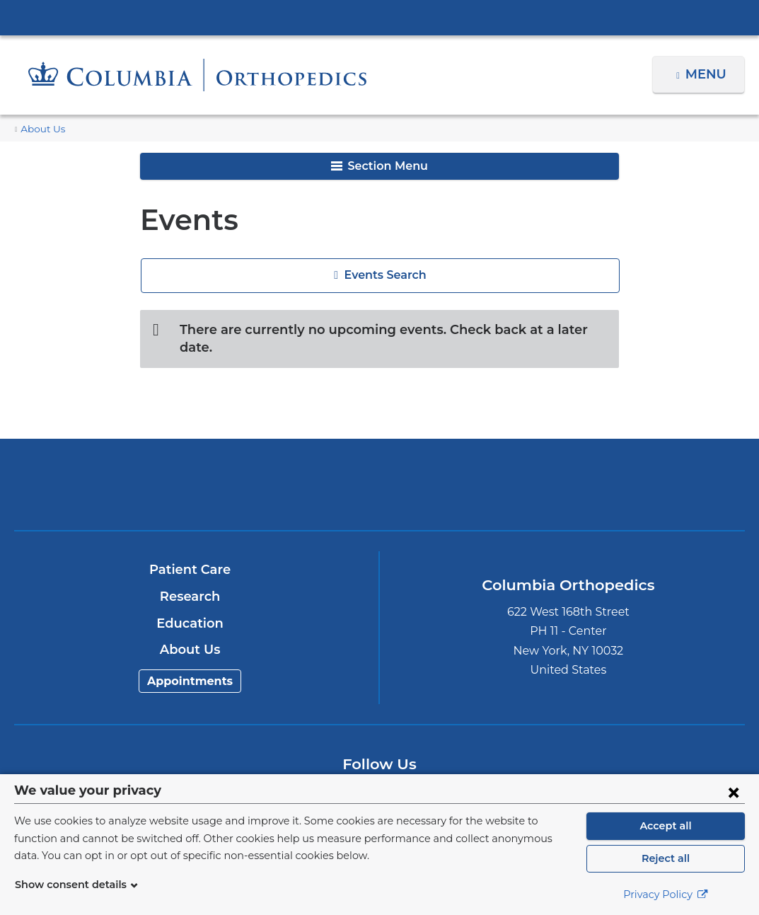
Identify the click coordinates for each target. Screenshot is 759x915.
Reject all (665, 858)
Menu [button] (707, 74)
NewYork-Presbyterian (379, 477)
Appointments (190, 663)
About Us (40, 129)
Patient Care (190, 553)
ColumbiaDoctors (619, 467)
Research (190, 579)
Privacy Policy (665, 894)
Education (190, 606)
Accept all (666, 825)
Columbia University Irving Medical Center (380, 17)
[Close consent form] (733, 792)
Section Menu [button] (379, 166)
